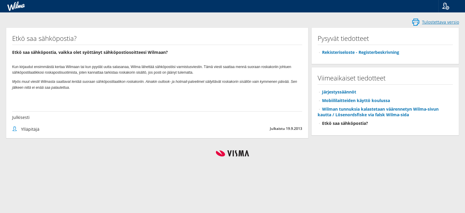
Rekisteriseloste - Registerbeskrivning (360, 52)
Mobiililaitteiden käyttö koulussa (356, 100)
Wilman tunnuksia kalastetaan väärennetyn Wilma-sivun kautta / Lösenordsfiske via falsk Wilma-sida (378, 111)
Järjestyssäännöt (339, 92)
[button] (449, 6)
